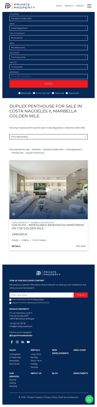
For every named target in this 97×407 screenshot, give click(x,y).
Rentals (69, 6)
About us (36, 373)
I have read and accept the (28, 299)
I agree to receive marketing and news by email (30, 303)
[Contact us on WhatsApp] (89, 399)
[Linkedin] (22, 342)
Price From (14, 53)
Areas (12, 24)
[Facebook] (11, 342)
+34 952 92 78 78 (17, 323)
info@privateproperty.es (20, 326)
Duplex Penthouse (35, 153)
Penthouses (17, 153)
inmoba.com (72, 397)
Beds (11, 43)
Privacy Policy (50, 397)
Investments (80, 373)
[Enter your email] (41, 295)
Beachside (26, 93)
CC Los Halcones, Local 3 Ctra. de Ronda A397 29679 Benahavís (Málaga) (21, 316)
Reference (14, 72)
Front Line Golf (43, 93)
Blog (55, 373)
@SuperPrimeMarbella (20, 335)
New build (73, 93)
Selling (12, 383)
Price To (13, 62)
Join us (81, 295)
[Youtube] (28, 342)
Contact (80, 6)
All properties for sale (19, 149)
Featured (59, 93)
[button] (15, 189)
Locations (14, 14)
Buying (12, 380)
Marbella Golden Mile (53, 149)
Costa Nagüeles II (74, 149)
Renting (13, 386)
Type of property (17, 33)
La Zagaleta (14, 354)
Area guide (79, 350)
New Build (14, 364)
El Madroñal (15, 357)
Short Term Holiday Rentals (36, 364)
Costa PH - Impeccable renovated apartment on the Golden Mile (48, 226)
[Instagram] (17, 342)
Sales (59, 6)
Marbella (36, 149)
